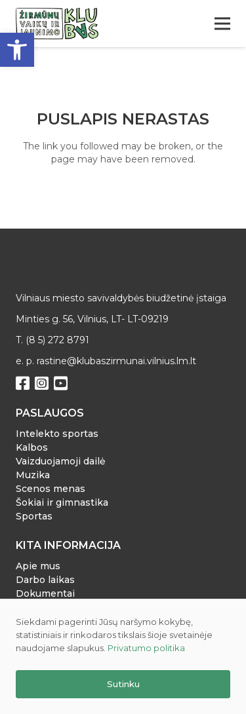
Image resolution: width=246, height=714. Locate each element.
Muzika (33, 475)
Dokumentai (45, 593)
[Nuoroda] (57, 23)
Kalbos (32, 447)
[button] (17, 50)
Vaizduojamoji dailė (61, 461)
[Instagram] (42, 383)
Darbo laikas (45, 580)
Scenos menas (50, 489)
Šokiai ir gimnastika (62, 502)
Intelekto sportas (57, 434)
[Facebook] (23, 383)
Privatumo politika (146, 648)
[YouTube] (61, 383)
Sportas (34, 516)
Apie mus (38, 566)
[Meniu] (222, 23)
